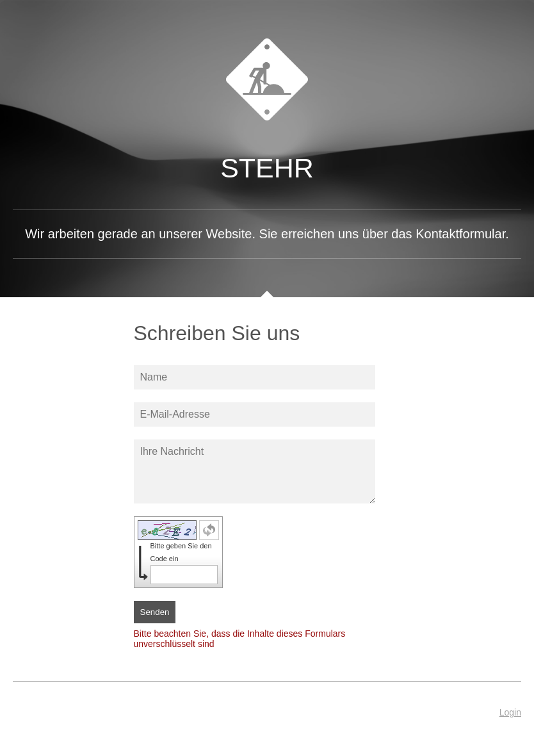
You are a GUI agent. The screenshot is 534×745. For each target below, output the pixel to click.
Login (510, 712)
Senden (155, 612)
